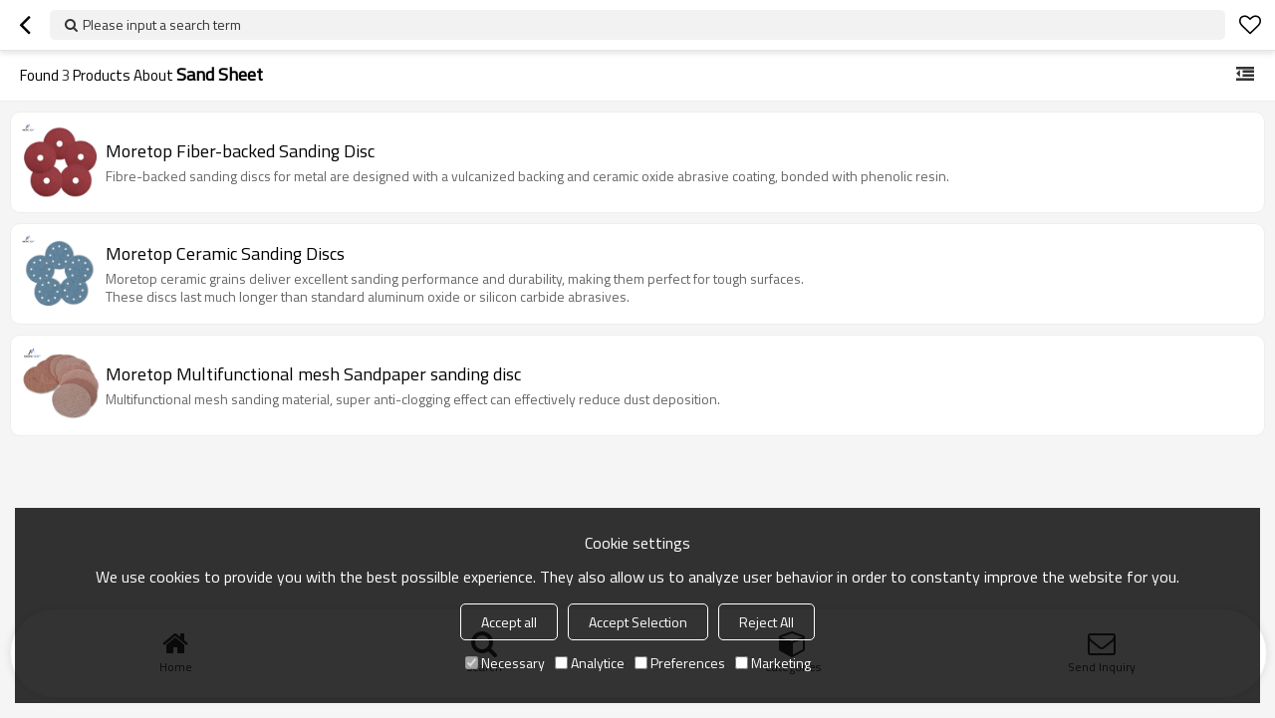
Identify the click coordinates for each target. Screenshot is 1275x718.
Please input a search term (162, 24)
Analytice (590, 662)
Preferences (680, 662)
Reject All (766, 621)
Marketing (773, 662)
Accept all (509, 621)
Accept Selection (638, 621)
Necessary (505, 662)
